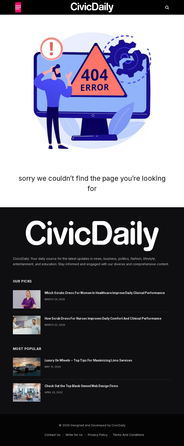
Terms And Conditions (128, 434)
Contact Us (52, 434)
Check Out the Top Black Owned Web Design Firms (81, 386)
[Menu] (18, 7)
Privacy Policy (98, 434)
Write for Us (74, 434)
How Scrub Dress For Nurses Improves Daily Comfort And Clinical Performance (103, 318)
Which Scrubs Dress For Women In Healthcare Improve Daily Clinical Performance (105, 293)
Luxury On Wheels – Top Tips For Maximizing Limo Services (88, 360)
